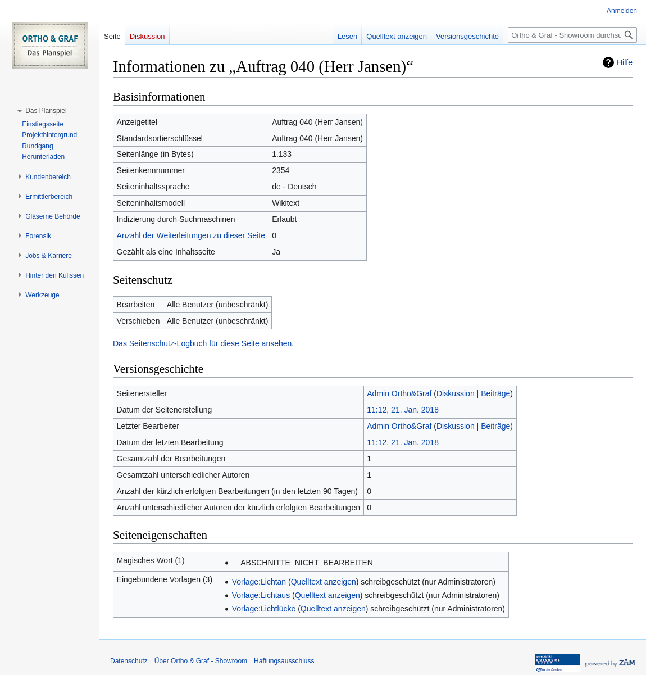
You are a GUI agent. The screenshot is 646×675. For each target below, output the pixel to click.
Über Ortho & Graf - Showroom (200, 661)
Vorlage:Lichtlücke (264, 608)
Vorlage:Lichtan (259, 581)
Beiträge (495, 393)
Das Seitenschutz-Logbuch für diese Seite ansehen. (203, 343)
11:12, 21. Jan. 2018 (403, 409)
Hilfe (625, 62)
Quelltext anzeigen (323, 581)
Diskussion (455, 393)
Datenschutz (129, 661)
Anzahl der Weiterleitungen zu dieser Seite (191, 235)
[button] (45, 111)
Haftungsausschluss (284, 661)
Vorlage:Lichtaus (261, 595)
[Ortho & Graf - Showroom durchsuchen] (572, 35)
